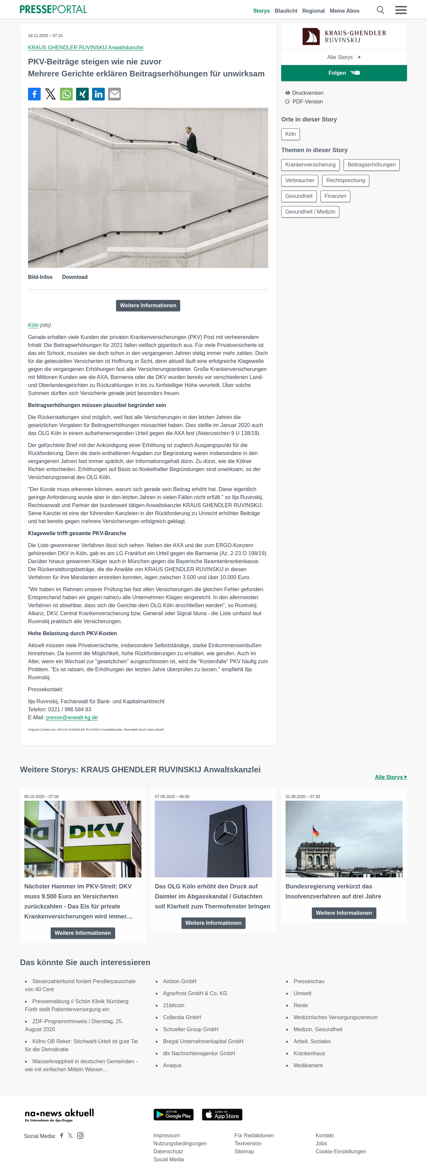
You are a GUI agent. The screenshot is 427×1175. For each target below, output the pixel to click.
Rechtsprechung (346, 181)
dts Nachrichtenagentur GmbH (199, 1053)
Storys (261, 11)
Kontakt (325, 1135)
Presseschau (309, 981)
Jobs (321, 1143)
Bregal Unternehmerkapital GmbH (203, 1041)
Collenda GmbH (182, 1017)
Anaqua (172, 1065)
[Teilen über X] (50, 94)
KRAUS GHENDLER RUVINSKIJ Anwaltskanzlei (85, 47)
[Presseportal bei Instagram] (78, 1134)
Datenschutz (168, 1151)
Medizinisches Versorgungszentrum (336, 1017)
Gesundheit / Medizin (311, 213)
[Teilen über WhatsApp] (66, 94)
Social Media (168, 1159)
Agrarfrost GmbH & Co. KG (195, 993)
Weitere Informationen (148, 305)
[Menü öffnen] (401, 10)
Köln (33, 325)
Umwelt (302, 993)
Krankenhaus (309, 1053)
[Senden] (114, 94)
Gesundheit (299, 197)
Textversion (248, 1143)
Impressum (166, 1135)
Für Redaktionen (254, 1135)
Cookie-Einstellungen (341, 1151)
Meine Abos (345, 11)
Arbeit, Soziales (312, 1041)
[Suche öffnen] (381, 10)
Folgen (344, 73)
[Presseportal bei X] (68, 1135)
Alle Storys (344, 57)
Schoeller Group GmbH (191, 1029)
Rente (301, 1005)
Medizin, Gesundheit (318, 1029)
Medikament (308, 1065)
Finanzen (337, 197)
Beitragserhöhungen (373, 165)
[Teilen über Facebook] (34, 94)
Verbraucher (300, 181)
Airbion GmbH (179, 981)
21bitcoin (173, 1005)
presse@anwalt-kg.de (72, 717)
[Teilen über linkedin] (98, 94)
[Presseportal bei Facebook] (59, 1135)
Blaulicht (286, 11)
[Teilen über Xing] (82, 94)
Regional (313, 11)
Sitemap (244, 1151)
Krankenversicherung (311, 165)
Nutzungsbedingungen (180, 1143)
